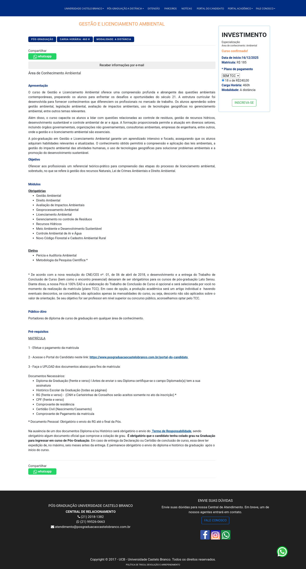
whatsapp (42, 56)
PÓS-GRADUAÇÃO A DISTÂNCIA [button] (124, 8)
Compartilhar (37, 51)
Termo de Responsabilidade (171, 431)
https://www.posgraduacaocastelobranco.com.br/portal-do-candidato (139, 357)
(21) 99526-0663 (92, 522)
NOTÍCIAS (186, 8)
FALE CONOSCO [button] (264, 8)
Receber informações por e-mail (122, 65)
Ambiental (73, 73)
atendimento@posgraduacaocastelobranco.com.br (92, 527)
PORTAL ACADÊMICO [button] (239, 8)
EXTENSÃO (154, 8)
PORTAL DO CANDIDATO (210, 8)
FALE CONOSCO (215, 520)
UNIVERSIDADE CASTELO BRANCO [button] (83, 8)
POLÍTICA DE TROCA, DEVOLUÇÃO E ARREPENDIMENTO (153, 564)
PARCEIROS (170, 8)
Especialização (239, 43)
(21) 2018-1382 (92, 517)
